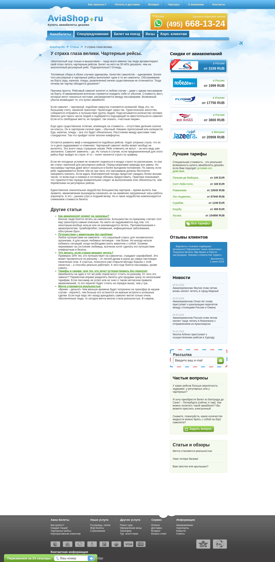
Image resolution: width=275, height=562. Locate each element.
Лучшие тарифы (190, 154)
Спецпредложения (92, 34)
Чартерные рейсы (61, 530)
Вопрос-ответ (159, 533)
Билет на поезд (127, 34)
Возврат (153, 4)
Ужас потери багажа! (185, 458)
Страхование (97, 530)
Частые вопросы (190, 378)
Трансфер (126, 530)
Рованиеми (179, 190)
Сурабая (178, 202)
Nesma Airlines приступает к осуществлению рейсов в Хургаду (194, 336)
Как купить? (57, 525)
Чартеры (174, 4)
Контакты (218, 4)
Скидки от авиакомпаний (196, 53)
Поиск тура (126, 525)
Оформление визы (131, 528)
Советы (180, 533)
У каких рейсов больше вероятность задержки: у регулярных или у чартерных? (195, 388)
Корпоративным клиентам (66, 533)
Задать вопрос (200, 428)
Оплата (155, 525)
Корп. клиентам (173, 34)
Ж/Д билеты (97, 528)
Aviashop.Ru (57, 46)
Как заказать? (97, 4)
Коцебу (177, 209)
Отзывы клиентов (189, 237)
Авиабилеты (60, 34)
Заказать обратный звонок (208, 16)
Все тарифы (200, 223)
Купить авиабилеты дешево (68, 24)
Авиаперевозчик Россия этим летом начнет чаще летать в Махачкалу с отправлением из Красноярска (195, 320)
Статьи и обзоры (191, 444)
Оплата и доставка (127, 4)
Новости (181, 277)
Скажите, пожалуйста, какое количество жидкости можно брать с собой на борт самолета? (197, 419)
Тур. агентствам (129, 533)
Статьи (74, 46)
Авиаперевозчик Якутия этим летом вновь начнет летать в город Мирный (195, 289)
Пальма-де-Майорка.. (186, 177)
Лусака (177, 215)
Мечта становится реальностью (192, 450)
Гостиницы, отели (100, 525)
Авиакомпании (184, 525)
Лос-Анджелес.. (182, 196)
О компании (196, 4)
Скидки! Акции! (59, 528)
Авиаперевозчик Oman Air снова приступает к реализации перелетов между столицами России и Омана (195, 304)
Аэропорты (182, 528)
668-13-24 (196, 23)
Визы (150, 34)
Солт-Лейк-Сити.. (183, 183)
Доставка (156, 528)
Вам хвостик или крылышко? (190, 466)
